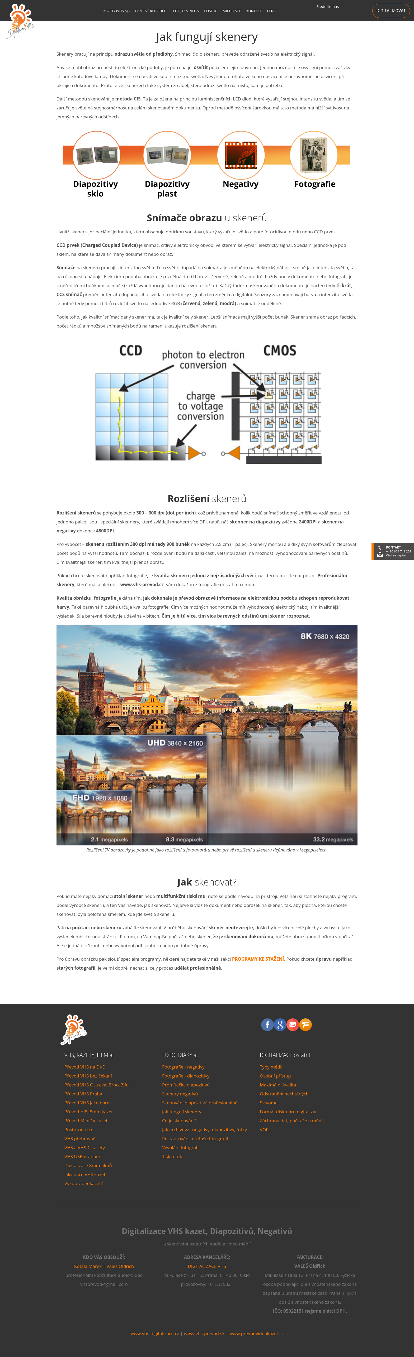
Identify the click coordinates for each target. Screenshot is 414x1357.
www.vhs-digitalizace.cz (154, 1333)
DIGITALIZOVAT (391, 10)
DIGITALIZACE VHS (207, 1266)
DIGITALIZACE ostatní (285, 1054)
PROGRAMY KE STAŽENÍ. (258, 959)
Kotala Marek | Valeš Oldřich (104, 1266)
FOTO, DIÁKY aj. (180, 1054)
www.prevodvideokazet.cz (256, 1333)
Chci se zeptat (396, 555)
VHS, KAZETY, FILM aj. (89, 1054)
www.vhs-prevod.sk (204, 1333)
